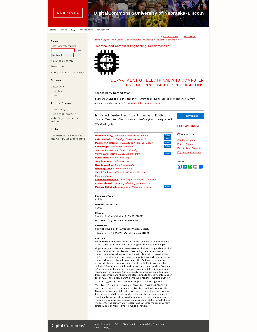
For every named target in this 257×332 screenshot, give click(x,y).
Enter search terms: (63, 45)
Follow (167, 135)
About (107, 324)
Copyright (107, 328)
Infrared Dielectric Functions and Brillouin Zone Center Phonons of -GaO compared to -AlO (133, 119)
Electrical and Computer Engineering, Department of (131, 45)
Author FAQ (58, 109)
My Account (129, 324)
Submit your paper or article (64, 120)
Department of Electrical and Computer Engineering (68, 137)
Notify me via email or (67, 72)
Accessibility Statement (152, 324)
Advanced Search (62, 60)
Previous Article (170, 36)
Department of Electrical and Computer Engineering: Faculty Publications (157, 82)
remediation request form (145, 103)
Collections (58, 86)
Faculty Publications (165, 40)
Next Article (190, 36)
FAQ (116, 324)
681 (179, 40)
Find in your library (188, 125)
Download (190, 115)
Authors (56, 95)
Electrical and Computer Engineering (135, 40)
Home (97, 40)
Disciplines (57, 91)
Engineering (108, 40)
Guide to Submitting (63, 113)
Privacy (96, 328)
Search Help (58, 66)
